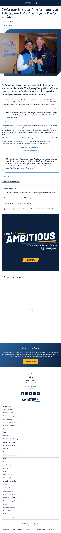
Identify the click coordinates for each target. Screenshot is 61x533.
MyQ (4, 468)
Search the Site (7, 409)
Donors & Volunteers (9, 494)
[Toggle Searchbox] (58, 3)
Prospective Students (9, 510)
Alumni (5, 484)
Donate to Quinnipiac (9, 442)
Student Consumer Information (11, 422)
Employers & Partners (9, 497)
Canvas (5, 461)
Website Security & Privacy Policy (46, 529)
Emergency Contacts (9, 445)
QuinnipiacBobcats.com (29, 150)
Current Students (8, 491)
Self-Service (6, 474)
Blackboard (6, 465)
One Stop (5, 448)
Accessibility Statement (9, 529)
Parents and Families (9, 507)
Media (5, 504)
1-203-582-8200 (30, 389)
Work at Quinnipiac (8, 425)
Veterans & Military (8, 517)
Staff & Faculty (7, 513)
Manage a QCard (7, 419)
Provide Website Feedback (10, 455)
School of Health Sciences (29, 147)
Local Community (8, 501)
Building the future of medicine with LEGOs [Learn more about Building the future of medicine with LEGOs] (17, 203)
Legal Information (31, 529)
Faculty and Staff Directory (10, 439)
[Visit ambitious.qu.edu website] (30, 400)
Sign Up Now (30, 362)
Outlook (5, 471)
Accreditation (20, 529)
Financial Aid (6, 451)
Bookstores (6, 429)
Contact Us (6, 435)
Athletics (5, 488)
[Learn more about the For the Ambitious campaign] (30, 242)
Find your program (8, 412)
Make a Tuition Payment (10, 416)
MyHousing (6, 478)
